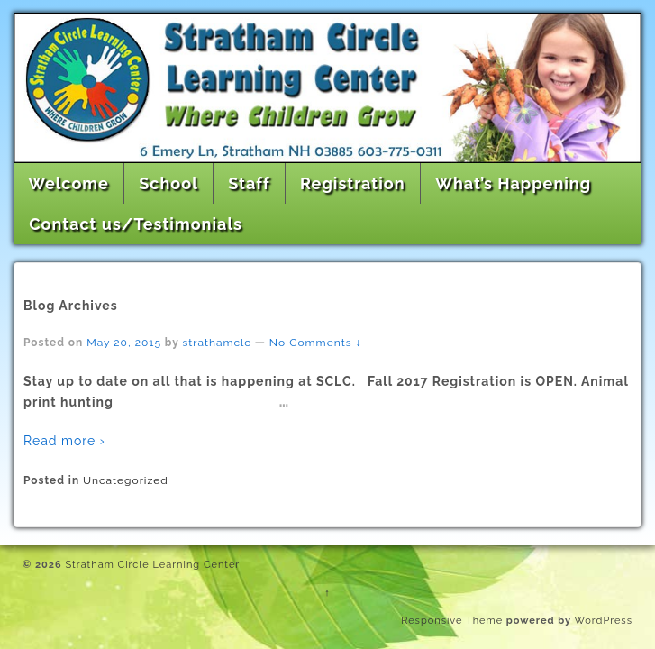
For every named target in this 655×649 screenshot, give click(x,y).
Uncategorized (125, 480)
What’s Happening (513, 183)
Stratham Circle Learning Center (151, 565)
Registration (352, 183)
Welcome (68, 183)
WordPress (603, 620)
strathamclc (216, 342)
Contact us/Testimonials (135, 224)
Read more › (64, 441)
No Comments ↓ (315, 342)
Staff (248, 183)
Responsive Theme (452, 620)
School (168, 183)
